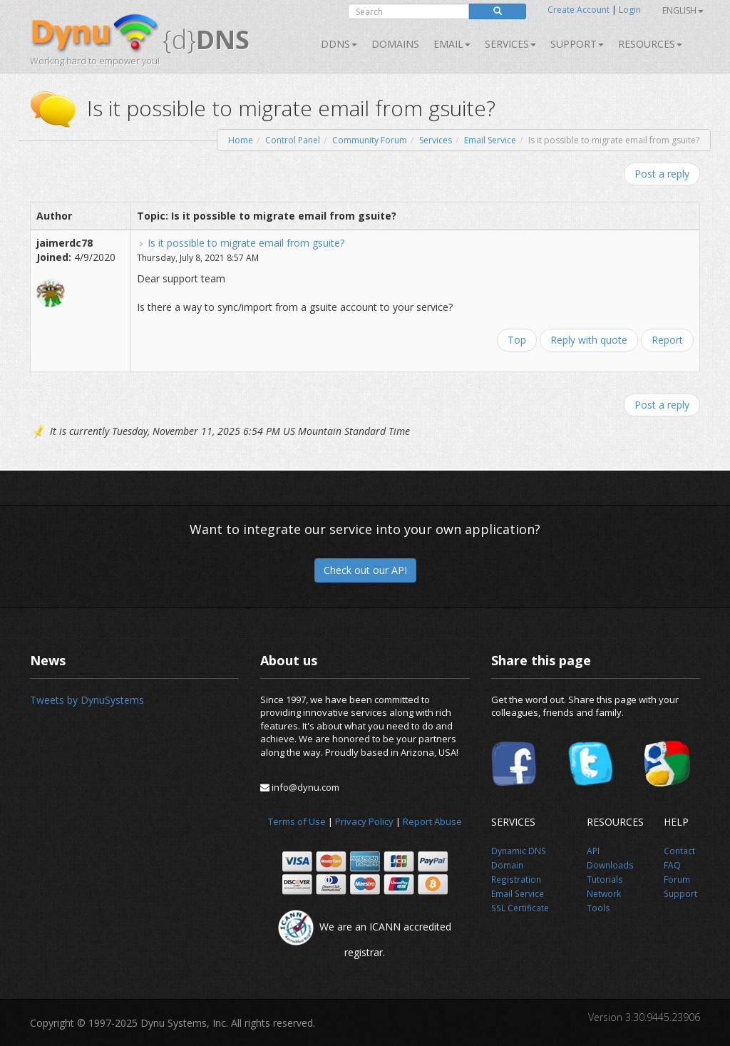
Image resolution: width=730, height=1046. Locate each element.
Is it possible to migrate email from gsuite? (246, 243)
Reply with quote (588, 340)
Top (517, 340)
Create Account (579, 10)
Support (577, 44)
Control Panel (292, 140)
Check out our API (365, 570)
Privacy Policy (364, 821)
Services (435, 140)
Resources (650, 44)
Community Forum (369, 140)
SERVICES (510, 44)
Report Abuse (432, 821)
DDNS (339, 44)
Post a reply (661, 173)
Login (630, 10)
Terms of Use (297, 821)
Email (452, 44)
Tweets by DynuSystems (87, 700)
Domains (395, 44)
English (683, 10)
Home (240, 140)
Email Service (490, 140)
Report (667, 340)
